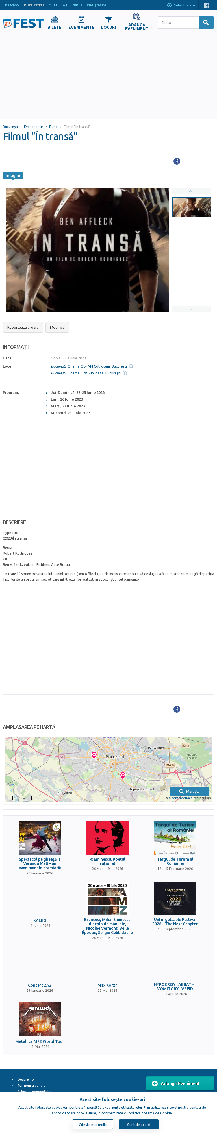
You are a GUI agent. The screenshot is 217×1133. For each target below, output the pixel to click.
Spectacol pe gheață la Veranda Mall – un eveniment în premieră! (40, 863)
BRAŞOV (12, 5)
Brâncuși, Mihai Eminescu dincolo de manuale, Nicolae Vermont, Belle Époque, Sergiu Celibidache (107, 926)
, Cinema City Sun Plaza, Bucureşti (86, 373)
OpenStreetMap (180, 797)
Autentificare (181, 5)
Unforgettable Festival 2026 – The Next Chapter (175, 922)
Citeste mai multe (93, 1125)
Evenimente (33, 127)
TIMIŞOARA (96, 5)
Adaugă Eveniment (176, 1084)
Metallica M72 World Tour (39, 1041)
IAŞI (65, 5)
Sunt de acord (138, 1125)
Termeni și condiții (32, 1085)
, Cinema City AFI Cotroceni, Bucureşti (89, 366)
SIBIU (77, 5)
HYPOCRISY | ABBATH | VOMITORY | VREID (175, 986)
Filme (53, 127)
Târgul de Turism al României (175, 861)
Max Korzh (107, 985)
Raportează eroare (23, 327)
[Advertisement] (108, 76)
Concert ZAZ (40, 985)
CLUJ (52, 5)
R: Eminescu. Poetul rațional (107, 861)
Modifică (57, 327)
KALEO (39, 920)
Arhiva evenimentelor (35, 1092)
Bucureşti (10, 127)
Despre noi (26, 1079)
